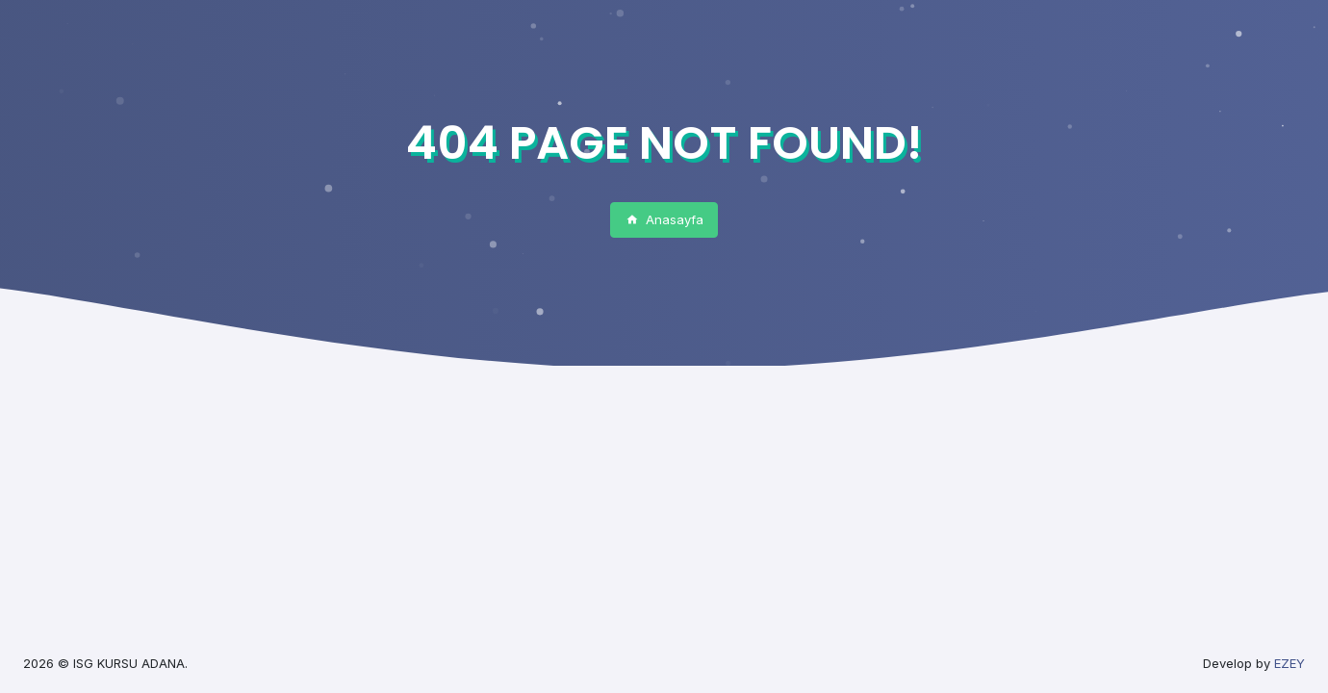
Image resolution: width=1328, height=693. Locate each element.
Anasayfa (664, 219)
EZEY (1289, 663)
